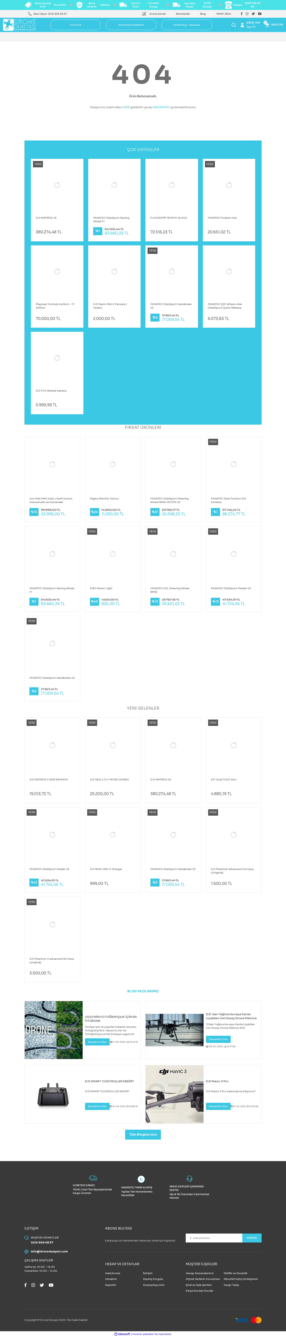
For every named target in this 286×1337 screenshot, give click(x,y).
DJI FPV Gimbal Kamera (51, 390)
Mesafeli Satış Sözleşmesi (241, 1279)
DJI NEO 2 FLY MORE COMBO (109, 779)
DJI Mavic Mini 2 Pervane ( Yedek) (110, 305)
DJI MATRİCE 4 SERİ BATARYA (48, 779)
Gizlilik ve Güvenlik (235, 1273)
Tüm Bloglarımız (143, 1134)
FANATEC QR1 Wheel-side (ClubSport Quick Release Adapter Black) (225, 306)
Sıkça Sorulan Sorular (199, 1290)
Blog (203, 13)
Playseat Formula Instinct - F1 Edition (55, 305)
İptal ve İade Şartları (199, 1285)
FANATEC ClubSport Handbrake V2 (171, 305)
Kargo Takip (231, 1285)
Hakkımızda (112, 1273)
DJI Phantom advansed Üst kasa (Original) (232, 870)
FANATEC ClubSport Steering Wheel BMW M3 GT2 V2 (169, 500)
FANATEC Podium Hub (222, 217)
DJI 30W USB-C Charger (106, 869)
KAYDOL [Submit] (250, 1237)
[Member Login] (250, 25)
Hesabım (111, 1279)
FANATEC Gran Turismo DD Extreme (228, 500)
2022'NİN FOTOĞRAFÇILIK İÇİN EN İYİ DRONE (111, 1019)
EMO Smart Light (101, 588)
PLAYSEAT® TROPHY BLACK (168, 217)
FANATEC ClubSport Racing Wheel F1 (111, 219)
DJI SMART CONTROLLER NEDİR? (109, 1081)
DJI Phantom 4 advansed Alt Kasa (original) (51, 960)
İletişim (148, 1273)
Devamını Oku (97, 1042)
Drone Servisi (158, 13)
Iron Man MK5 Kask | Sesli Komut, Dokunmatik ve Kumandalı (51, 500)
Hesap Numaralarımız (200, 1273)
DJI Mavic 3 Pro (217, 1081)
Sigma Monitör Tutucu (104, 498)
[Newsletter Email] (224, 1238)
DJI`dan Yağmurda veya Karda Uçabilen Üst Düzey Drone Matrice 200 (231, 1016)
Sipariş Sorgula (153, 1279)
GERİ (126, 107)
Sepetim (110, 1285)
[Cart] (274, 25)
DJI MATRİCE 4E (46, 217)
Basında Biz (183, 13)
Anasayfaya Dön (154, 1285)
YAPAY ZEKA (223, 13)
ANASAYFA (160, 107)
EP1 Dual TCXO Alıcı (224, 779)
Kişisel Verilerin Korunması (203, 1279)
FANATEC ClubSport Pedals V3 (231, 588)
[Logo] (19, 24)
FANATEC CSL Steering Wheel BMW (169, 590)
